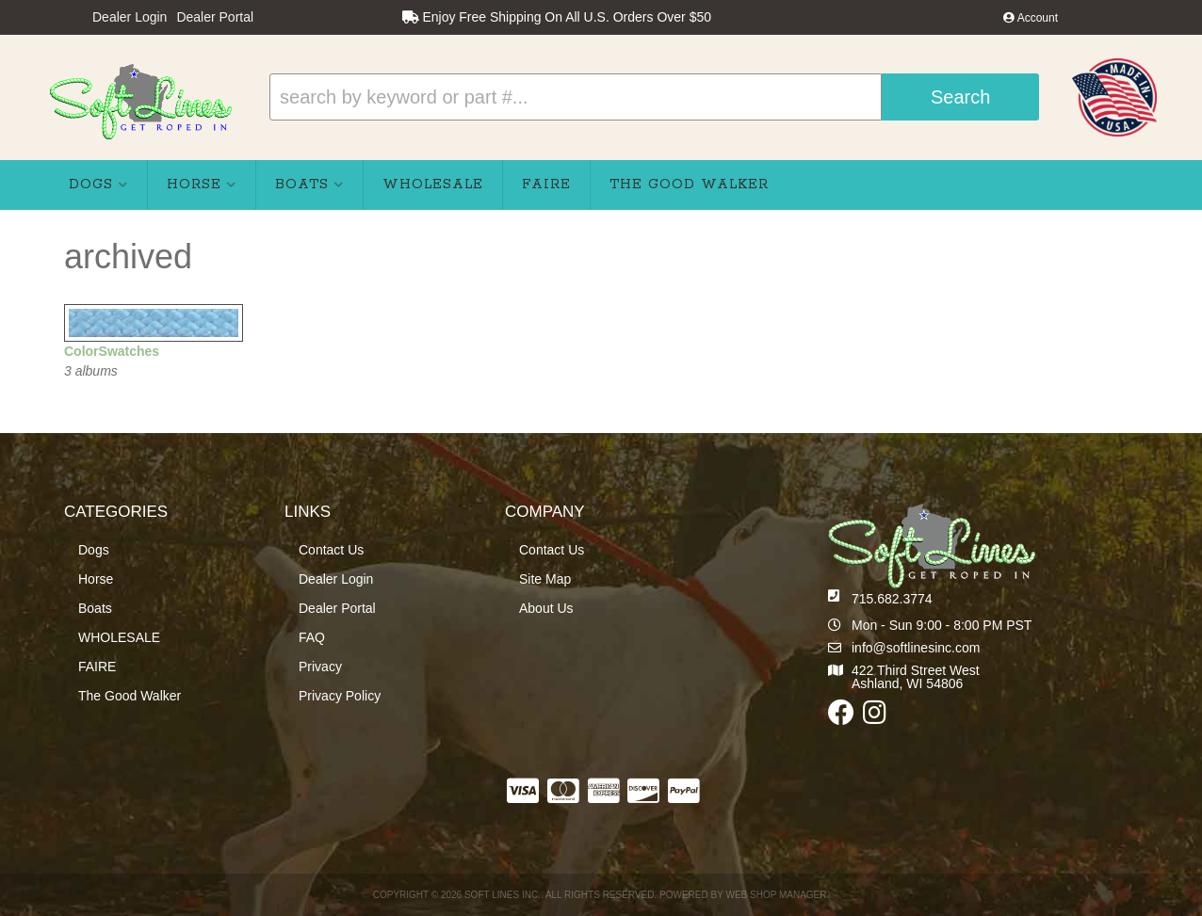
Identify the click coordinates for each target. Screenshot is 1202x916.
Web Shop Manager (775, 895)
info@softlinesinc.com (916, 647)
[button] (654, 97)
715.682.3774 (892, 598)
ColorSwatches (111, 351)
